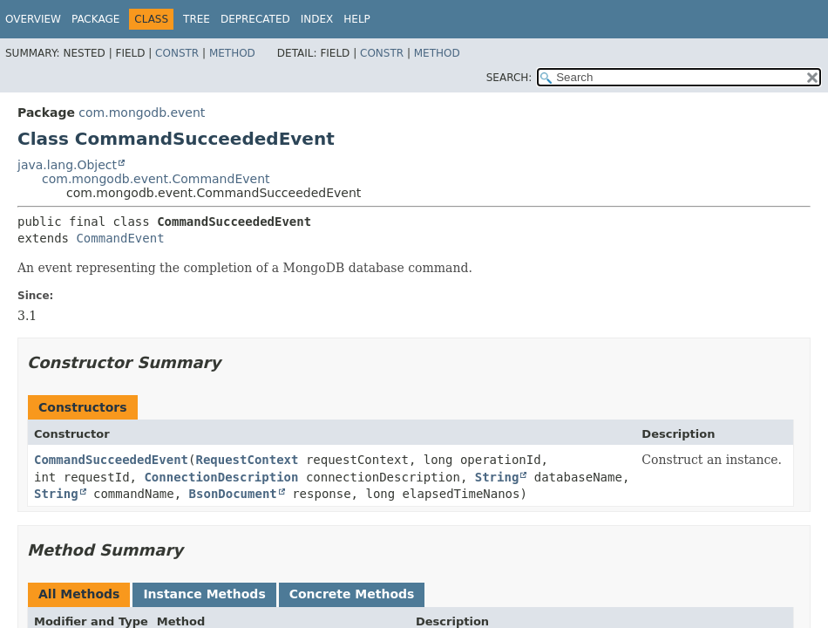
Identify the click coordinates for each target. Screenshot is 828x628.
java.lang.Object (67, 165)
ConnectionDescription (221, 477)
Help (356, 19)
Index (317, 19)
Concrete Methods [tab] (352, 594)
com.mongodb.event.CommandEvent (156, 179)
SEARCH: (509, 78)
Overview (33, 19)
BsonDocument (233, 494)
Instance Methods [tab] (204, 594)
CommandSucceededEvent (111, 460)
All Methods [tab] (78, 594)
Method (232, 53)
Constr (177, 53)
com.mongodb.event (141, 112)
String (497, 477)
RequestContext (246, 460)
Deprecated (255, 19)
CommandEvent (120, 238)
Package (95, 19)
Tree (196, 19)
